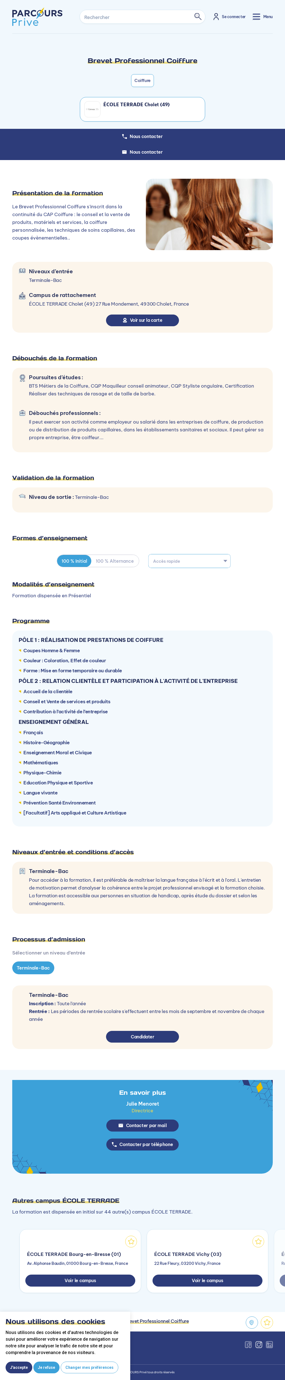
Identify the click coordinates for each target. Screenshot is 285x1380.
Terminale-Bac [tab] (33, 967)
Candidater (143, 1037)
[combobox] (189, 561)
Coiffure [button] (142, 80)
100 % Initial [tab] (74, 561)
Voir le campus (80, 1280)
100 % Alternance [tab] (115, 561)
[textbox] (189, 561)
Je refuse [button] (46, 1367)
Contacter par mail (143, 1125)
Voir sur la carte (142, 320)
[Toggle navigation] (263, 17)
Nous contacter (142, 152)
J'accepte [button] (19, 1367)
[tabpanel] (142, 943)
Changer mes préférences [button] (89, 1367)
